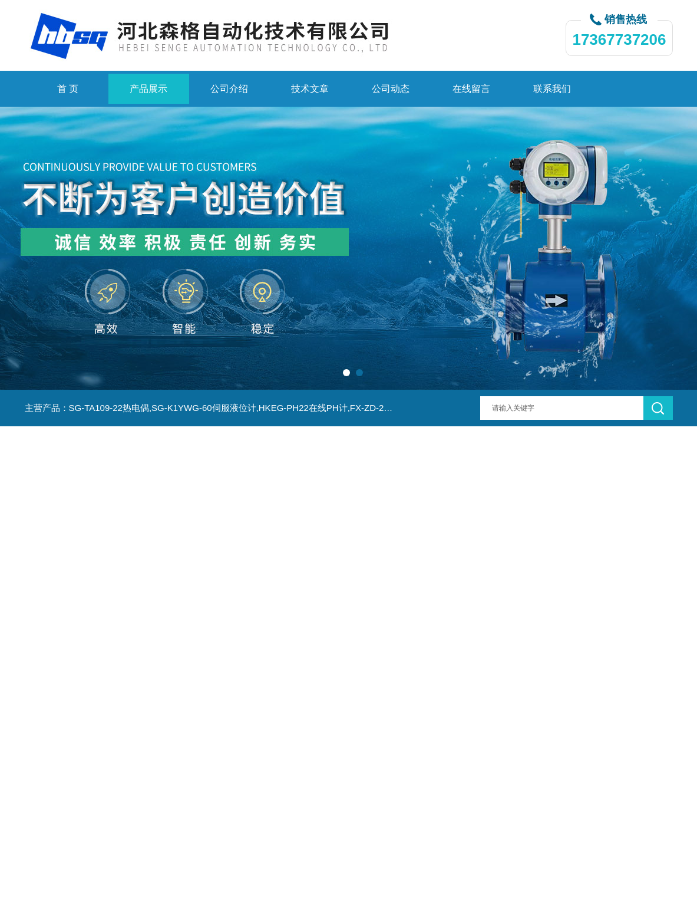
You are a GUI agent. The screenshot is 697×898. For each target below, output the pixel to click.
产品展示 (148, 89)
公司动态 (390, 89)
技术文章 (310, 89)
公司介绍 (229, 89)
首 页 (67, 89)
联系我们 (552, 89)
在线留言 (471, 89)
